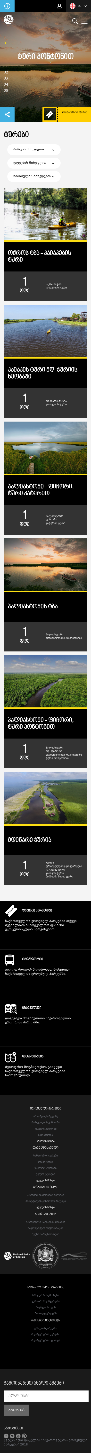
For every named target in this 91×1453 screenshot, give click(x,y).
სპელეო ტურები (45, 1168)
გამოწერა (16, 1410)
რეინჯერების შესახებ (45, 1341)
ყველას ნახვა (45, 1141)
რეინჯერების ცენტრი (45, 1334)
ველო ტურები (45, 1174)
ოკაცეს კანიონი (46, 1129)
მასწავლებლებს (46, 1314)
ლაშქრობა (45, 1162)
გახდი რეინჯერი (45, 1328)
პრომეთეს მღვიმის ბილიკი (45, 1195)
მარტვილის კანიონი (45, 1123)
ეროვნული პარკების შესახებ (45, 1222)
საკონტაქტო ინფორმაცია (45, 1228)
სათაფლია (45, 1135)
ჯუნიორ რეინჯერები (45, 1301)
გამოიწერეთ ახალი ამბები (34, 1383)
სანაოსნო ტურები (45, 1156)
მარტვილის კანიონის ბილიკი (45, 1201)
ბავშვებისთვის (46, 1307)
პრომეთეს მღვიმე (45, 1117)
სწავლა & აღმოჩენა (45, 1295)
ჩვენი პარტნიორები (45, 1234)
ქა (75, 6)
